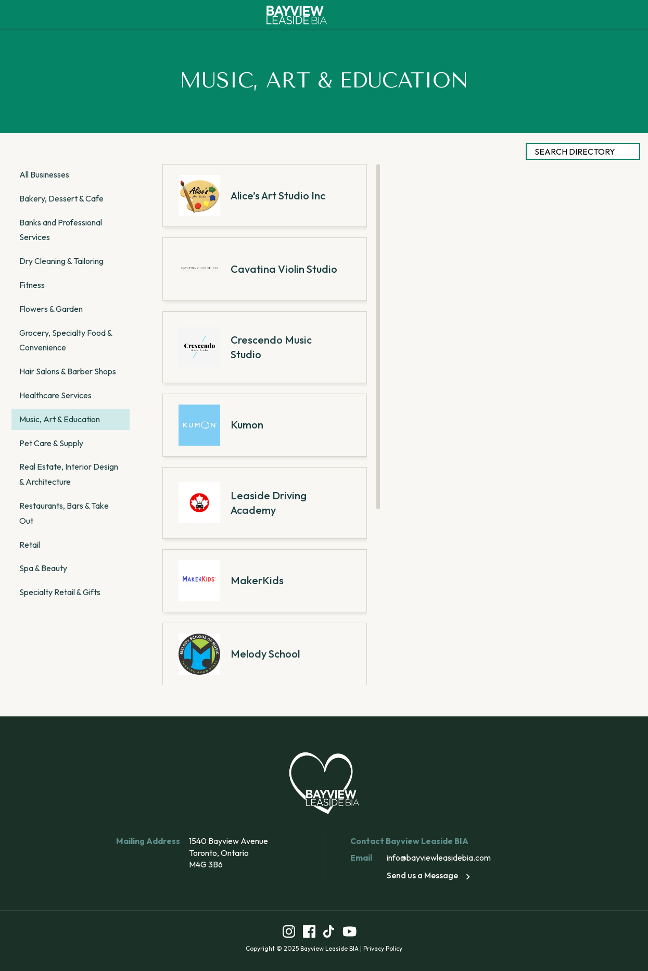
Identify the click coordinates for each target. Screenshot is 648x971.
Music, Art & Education (59, 419)
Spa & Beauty (43, 568)
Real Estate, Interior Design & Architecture (68, 474)
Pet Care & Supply (51, 443)
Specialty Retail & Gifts (59, 592)
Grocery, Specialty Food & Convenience (65, 340)
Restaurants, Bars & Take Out (64, 513)
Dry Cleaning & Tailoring (61, 261)
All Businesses (44, 174)
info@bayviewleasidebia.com (439, 857)
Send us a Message (430, 875)
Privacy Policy (382, 948)
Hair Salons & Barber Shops (67, 371)
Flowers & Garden (51, 309)
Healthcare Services (55, 395)
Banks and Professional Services (60, 230)
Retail (29, 544)
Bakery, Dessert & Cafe (61, 198)
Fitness (32, 285)
